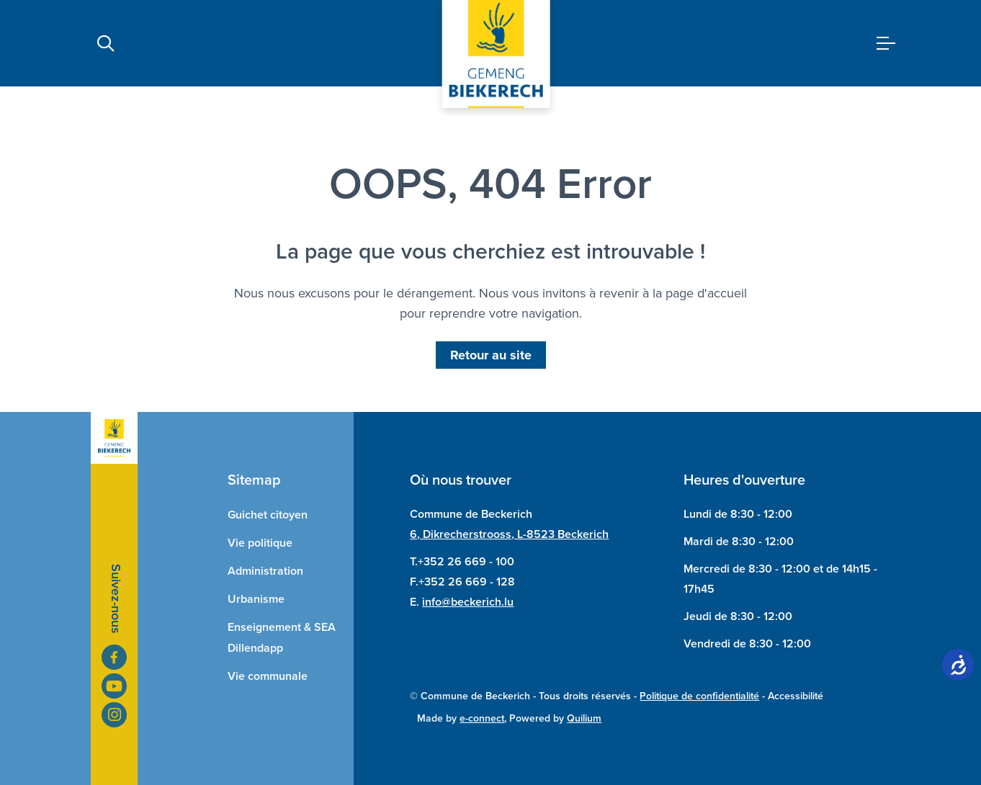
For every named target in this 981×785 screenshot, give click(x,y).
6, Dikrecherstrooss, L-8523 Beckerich (509, 534)
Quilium (584, 718)
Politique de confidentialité (699, 696)
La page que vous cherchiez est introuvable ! (490, 251)
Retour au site (491, 355)
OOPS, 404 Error (490, 183)
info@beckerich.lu (468, 601)
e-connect (482, 718)
